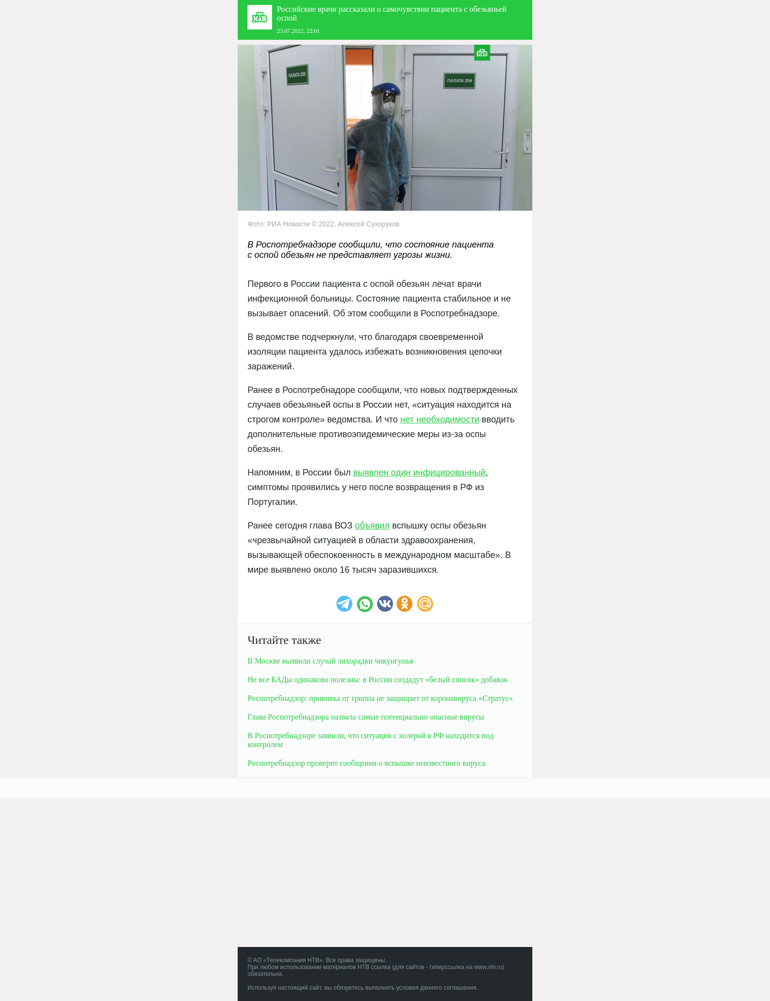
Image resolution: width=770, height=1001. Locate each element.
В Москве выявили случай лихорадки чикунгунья (330, 661)
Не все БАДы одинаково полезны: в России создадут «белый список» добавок (378, 679)
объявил (372, 525)
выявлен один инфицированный (419, 472)
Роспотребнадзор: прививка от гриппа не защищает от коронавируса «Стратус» (380, 698)
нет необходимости (439, 419)
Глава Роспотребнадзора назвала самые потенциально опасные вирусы (366, 717)
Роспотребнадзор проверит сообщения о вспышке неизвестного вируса (366, 763)
